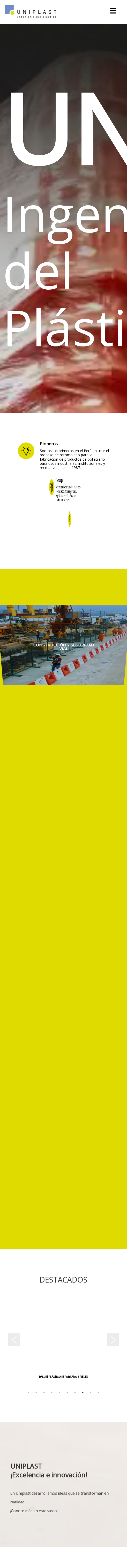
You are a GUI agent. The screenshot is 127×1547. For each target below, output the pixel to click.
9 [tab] (90, 1392)
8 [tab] (82, 1392)
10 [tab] (98, 1392)
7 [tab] (75, 1392)
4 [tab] (51, 1392)
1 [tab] (28, 1392)
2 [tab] (36, 1392)
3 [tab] (44, 1392)
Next (116, 1341)
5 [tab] (59, 1392)
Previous (10, 1341)
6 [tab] (67, 1392)
